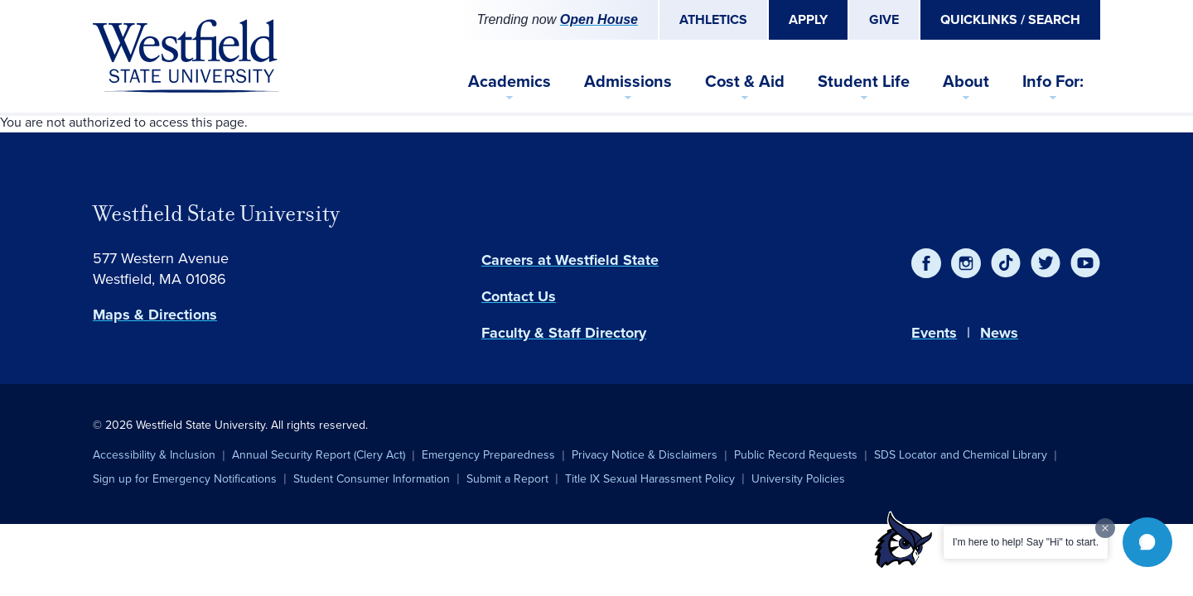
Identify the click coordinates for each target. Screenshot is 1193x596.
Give (884, 19)
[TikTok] (1006, 263)
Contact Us (518, 296)
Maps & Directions (155, 314)
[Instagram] (966, 263)
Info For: (1053, 81)
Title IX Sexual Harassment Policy (650, 479)
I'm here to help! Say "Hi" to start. (1026, 542)
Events (934, 333)
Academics (509, 81)
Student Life (864, 81)
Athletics (713, 19)
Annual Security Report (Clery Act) (318, 455)
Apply (808, 19)
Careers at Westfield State (570, 260)
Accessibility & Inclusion (154, 455)
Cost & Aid (745, 81)
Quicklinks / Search (1010, 19)
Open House (599, 19)
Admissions (628, 81)
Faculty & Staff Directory (563, 333)
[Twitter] (1045, 263)
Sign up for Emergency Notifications (185, 479)
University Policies (798, 479)
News (999, 333)
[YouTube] (1085, 263)
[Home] (185, 56)
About (966, 81)
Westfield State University (216, 213)
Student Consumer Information (371, 479)
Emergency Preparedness (488, 455)
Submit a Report (507, 479)
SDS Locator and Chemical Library (960, 455)
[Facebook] (926, 263)
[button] (1147, 542)
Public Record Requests (795, 455)
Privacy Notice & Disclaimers (644, 455)
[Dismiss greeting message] (1105, 528)
